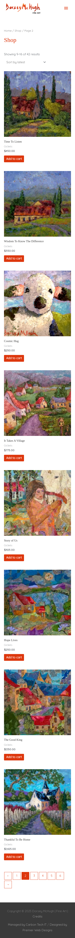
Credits (37, 916)
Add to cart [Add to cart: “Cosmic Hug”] (14, 358)
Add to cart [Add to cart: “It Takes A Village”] (14, 458)
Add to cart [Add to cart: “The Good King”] (14, 757)
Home (8, 30)
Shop (18, 30)
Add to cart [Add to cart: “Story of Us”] (14, 557)
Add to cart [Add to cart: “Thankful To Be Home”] (14, 857)
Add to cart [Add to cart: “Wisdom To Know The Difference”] (14, 258)
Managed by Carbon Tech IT (27, 924)
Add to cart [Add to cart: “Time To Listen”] (14, 159)
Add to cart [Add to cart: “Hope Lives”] (14, 657)
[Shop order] (25, 62)
